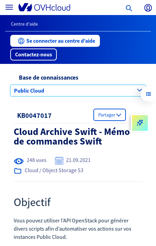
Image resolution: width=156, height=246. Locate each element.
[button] (55, 41)
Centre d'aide (24, 24)
